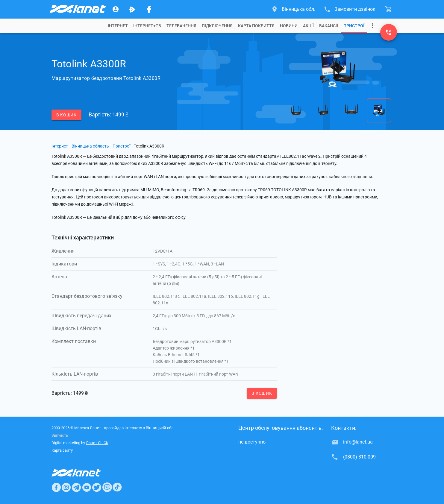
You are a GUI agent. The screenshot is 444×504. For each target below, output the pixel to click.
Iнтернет (118, 25)
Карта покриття (256, 25)
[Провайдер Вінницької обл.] (77, 9)
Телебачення (181, 25)
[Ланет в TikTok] (117, 487)
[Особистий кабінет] (115, 9)
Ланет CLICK (97, 443)
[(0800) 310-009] (388, 32)
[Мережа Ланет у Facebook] (149, 9)
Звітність (59, 435)
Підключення (217, 25)
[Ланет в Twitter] (96, 487)
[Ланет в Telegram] (76, 487)
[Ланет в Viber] (107, 487)
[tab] (118, 26)
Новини (289, 25)
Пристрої (353, 25)
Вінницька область (90, 146)
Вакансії (328, 25)
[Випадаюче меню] (372, 25)
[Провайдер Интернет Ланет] (83, 473)
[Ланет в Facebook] (56, 487)
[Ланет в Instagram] (66, 487)
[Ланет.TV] (132, 9)
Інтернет (59, 146)
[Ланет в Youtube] (86, 487)
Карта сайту (62, 450)
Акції (308, 25)
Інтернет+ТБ (147, 25)
